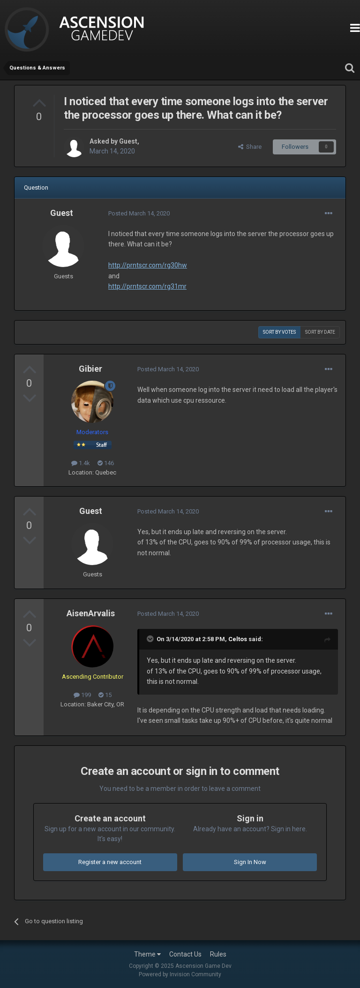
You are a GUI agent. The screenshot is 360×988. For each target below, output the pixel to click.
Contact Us (185, 954)
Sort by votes (279, 332)
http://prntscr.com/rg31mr (147, 286)
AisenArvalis (91, 613)
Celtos (237, 639)
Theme (147, 954)
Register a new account (110, 861)
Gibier (90, 369)
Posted (139, 213)
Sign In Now (250, 861)
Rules (218, 954)
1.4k (80, 463)
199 (82, 694)
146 (106, 463)
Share (250, 146)
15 (105, 694)
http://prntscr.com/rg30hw (147, 265)
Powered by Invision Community (180, 974)
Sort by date (320, 332)
